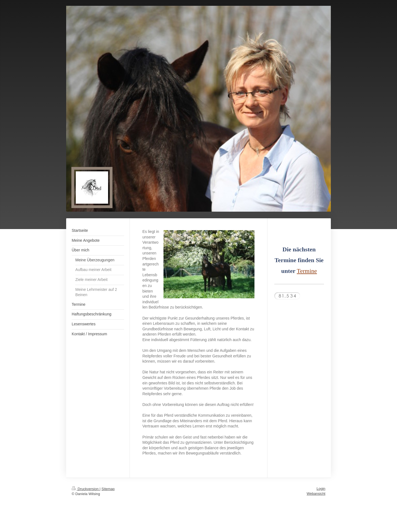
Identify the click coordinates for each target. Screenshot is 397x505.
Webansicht (316, 493)
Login (320, 489)
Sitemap (108, 489)
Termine (307, 270)
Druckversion (86, 489)
